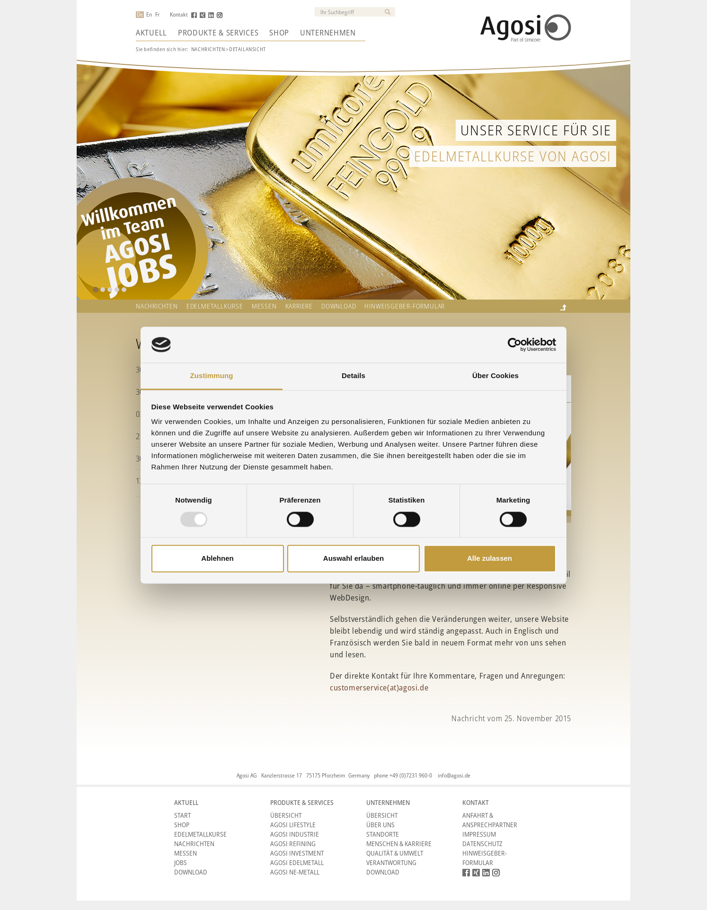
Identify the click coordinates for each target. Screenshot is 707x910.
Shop (279, 32)
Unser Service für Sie (535, 130)
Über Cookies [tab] (495, 376)
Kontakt (179, 14)
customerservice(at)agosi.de (379, 687)
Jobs (180, 862)
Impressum (479, 834)
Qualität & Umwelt (394, 852)
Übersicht (285, 815)
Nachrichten (208, 49)
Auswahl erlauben (353, 559)
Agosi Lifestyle (293, 824)
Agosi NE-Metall (294, 871)
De (140, 14)
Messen (264, 306)
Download (338, 306)
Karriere (299, 306)
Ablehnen (217, 559)
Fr (157, 14)
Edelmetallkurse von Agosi (512, 156)
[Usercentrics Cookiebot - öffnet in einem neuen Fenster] (514, 344)
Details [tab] (353, 376)
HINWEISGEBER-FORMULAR (404, 306)
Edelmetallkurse (214, 306)
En (149, 14)
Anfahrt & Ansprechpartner (489, 820)
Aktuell (151, 32)
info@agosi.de (454, 775)
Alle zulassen (489, 559)
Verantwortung (391, 862)
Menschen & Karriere (399, 843)
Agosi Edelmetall (297, 862)
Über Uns (380, 824)
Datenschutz (482, 843)
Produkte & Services (218, 32)
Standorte (382, 834)
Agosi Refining (293, 843)
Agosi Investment (297, 852)
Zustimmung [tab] (211, 376)
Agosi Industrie (294, 834)
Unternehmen (328, 32)
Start (182, 815)
